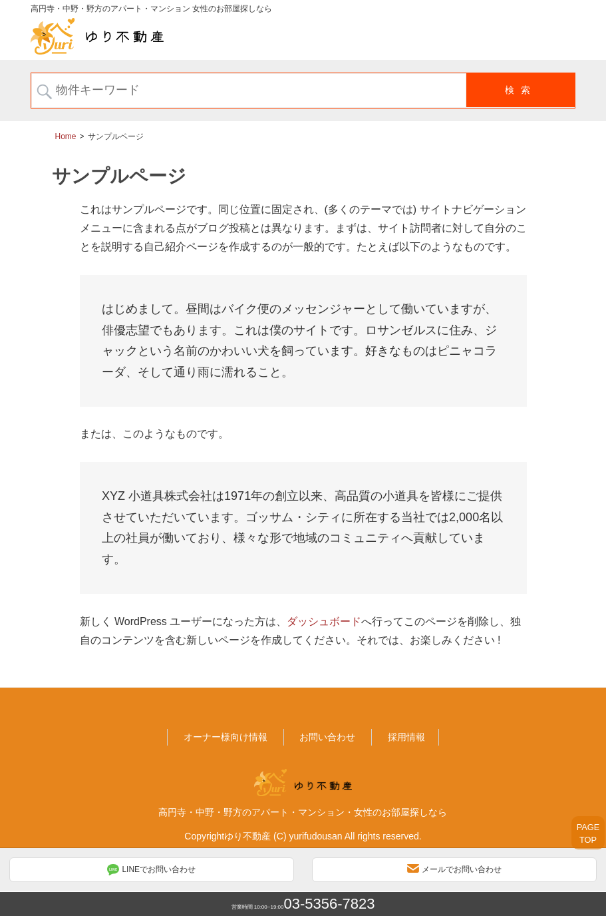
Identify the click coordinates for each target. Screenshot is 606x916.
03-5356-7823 (329, 903)
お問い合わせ (327, 736)
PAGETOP (588, 833)
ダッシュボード (324, 620)
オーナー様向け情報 (225, 736)
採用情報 (406, 736)
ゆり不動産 (247, 835)
